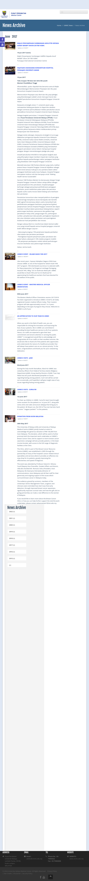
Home (59, 25)
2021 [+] (12, 518)
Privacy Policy (52, 871)
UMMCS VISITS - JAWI (25, 358)
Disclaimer (17, 873)
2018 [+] (12, 538)
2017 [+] (12, 545)
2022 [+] (12, 511)
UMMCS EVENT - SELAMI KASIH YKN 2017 (32, 254)
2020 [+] (12, 525)
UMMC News (68, 25)
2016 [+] (12, 552)
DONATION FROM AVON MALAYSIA (30, 416)
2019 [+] (12, 532)
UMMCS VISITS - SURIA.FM (26, 389)
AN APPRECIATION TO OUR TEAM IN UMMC (33, 316)
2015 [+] (12, 558)
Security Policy (27, 873)
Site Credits (8, 873)
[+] (10, 565)
